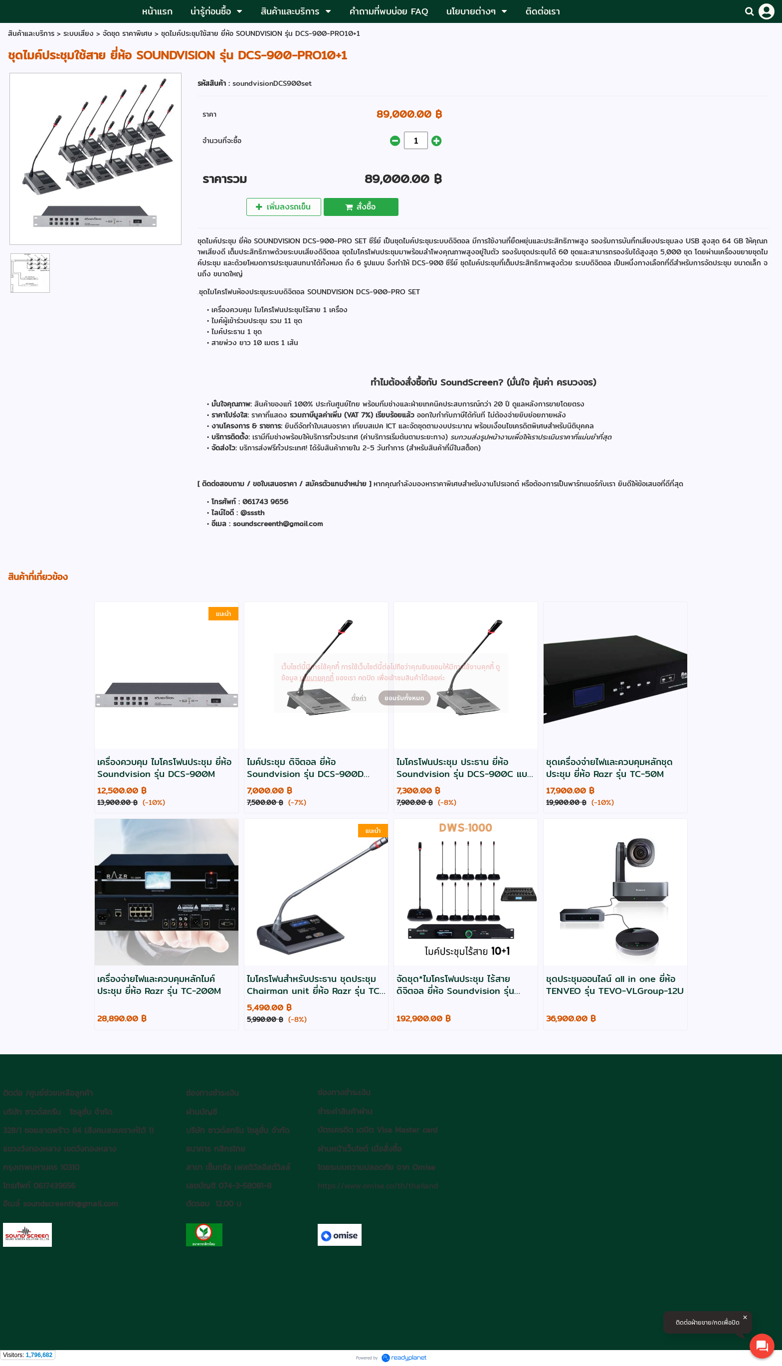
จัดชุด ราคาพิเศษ (127, 33)
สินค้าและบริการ (31, 33)
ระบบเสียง (78, 33)
